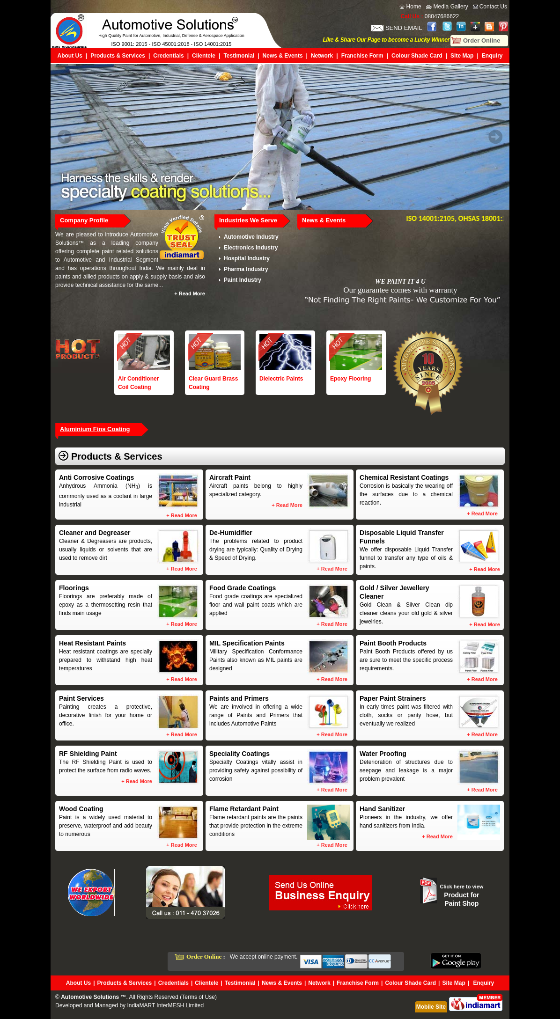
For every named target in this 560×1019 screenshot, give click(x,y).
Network (322, 55)
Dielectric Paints (281, 378)
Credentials (168, 55)
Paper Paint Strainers (393, 698)
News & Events (283, 55)
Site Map (461, 55)
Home (413, 6)
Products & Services (117, 55)
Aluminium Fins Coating (95, 429)
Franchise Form (362, 55)
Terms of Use (198, 997)
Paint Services (81, 698)
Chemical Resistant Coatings (404, 477)
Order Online (481, 40)
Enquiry (492, 55)
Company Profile (84, 220)
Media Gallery (451, 6)
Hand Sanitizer (382, 809)
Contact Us (493, 6)
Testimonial (238, 55)
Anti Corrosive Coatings (96, 477)
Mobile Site (431, 1007)
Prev (65, 137)
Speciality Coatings (239, 753)
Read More (192, 293)
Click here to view (461, 886)
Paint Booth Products (393, 643)
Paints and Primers (239, 698)
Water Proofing (383, 753)
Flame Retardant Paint (244, 809)
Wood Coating (81, 809)
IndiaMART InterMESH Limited (165, 1005)
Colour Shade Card (416, 55)
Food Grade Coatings (242, 588)
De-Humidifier (230, 532)
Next (495, 137)
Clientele (203, 55)
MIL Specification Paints (247, 643)
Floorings (74, 588)
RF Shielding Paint (88, 753)
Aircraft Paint (230, 477)
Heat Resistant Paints (92, 643)
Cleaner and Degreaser (95, 532)
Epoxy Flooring (350, 378)
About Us (70, 55)
